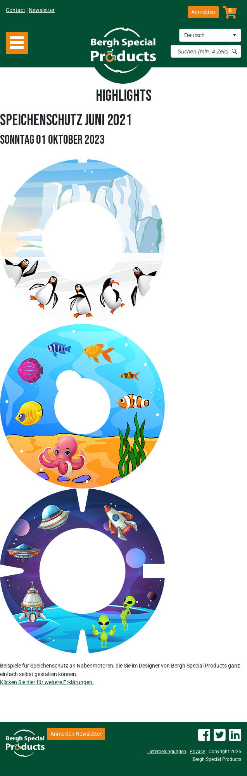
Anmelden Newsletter (76, 734)
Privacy (197, 751)
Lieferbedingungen (166, 751)
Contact (15, 10)
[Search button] (234, 51)
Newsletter (42, 10)
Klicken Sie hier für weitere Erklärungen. (47, 682)
